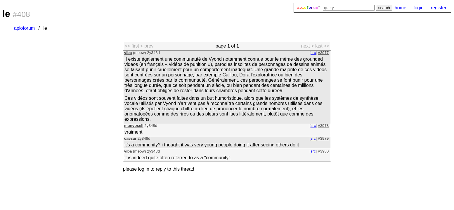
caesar (130, 138)
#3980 (323, 151)
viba (128, 52)
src (313, 52)
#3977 (323, 52)
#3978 (323, 125)
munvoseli (133, 125)
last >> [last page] (322, 45)
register (438, 7)
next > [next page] (307, 45)
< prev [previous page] (146, 45)
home (400, 7)
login (419, 7)
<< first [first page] (132, 45)
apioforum (24, 28)
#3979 (323, 138)
